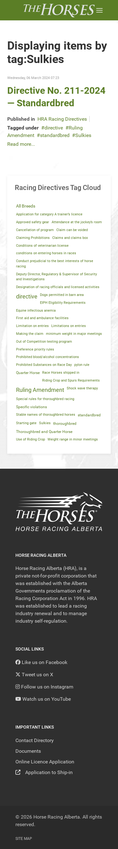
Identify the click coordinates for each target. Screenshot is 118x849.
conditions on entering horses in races (46, 253)
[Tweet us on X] (34, 675)
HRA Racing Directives (62, 119)
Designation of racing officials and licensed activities (57, 287)
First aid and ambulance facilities (42, 318)
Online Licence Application (44, 762)
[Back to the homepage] (59, 10)
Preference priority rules (35, 349)
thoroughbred (64, 423)
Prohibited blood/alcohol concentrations (47, 357)
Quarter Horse (28, 373)
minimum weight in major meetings (74, 334)
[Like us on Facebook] (41, 662)
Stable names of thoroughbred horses (45, 415)
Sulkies (83, 135)
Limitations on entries (68, 326)
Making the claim (29, 334)
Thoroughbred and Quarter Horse (44, 432)
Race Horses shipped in (60, 373)
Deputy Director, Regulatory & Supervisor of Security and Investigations (56, 277)
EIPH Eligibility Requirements (63, 303)
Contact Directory (34, 740)
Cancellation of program (35, 230)
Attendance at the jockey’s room (77, 222)
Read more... (21, 144)
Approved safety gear (32, 222)
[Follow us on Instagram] (44, 687)
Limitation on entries (32, 326)
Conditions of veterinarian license (42, 246)
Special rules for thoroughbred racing (45, 399)
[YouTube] (43, 699)
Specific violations (31, 407)
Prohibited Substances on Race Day (44, 365)
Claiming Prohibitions (33, 238)
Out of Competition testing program (44, 342)
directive (53, 128)
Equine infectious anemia (36, 310)
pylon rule (81, 365)
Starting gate (26, 423)
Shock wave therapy (82, 388)
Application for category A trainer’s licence (49, 214)
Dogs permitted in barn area (62, 295)
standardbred (55, 135)
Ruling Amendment (40, 390)
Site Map (23, 838)
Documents (28, 751)
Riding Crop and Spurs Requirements (71, 380)
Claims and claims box (70, 238)
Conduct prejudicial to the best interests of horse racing (54, 263)
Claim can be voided (72, 230)
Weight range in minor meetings (73, 439)
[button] (99, 10)
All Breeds (25, 205)
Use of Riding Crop (30, 439)
